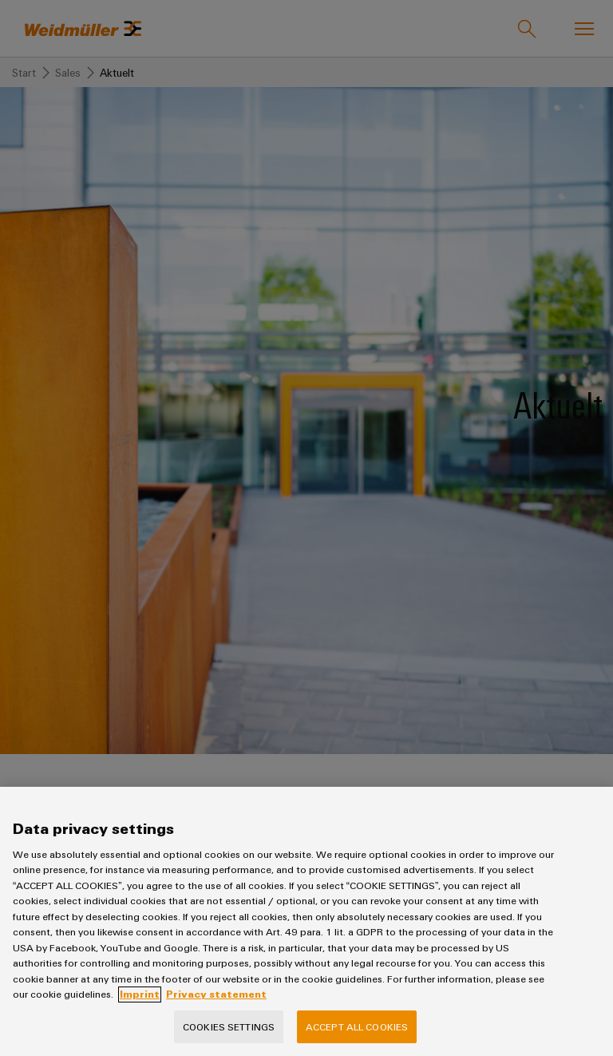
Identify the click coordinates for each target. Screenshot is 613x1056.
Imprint (140, 1008)
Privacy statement (216, 1008)
